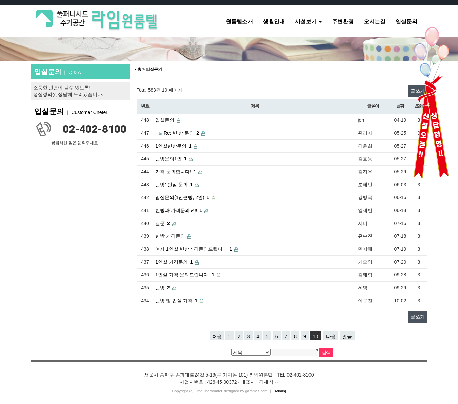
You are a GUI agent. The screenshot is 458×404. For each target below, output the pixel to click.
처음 (217, 336)
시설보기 (308, 21)
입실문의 (406, 21)
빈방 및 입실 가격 (174, 300)
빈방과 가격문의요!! (176, 210)
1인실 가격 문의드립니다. (182, 274)
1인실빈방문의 (170, 146)
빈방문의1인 (168, 158)
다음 (331, 336)
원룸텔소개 (239, 21)
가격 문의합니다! (173, 171)
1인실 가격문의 (171, 262)
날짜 (400, 106)
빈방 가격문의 (170, 236)
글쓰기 (418, 317)
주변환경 (343, 21)
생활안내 (274, 21)
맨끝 (347, 336)
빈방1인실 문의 (171, 184)
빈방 (160, 287)
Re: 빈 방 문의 (179, 133)
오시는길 (374, 21)
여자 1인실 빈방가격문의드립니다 (191, 249)
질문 (160, 223)
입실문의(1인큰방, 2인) (179, 197)
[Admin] (279, 391)
